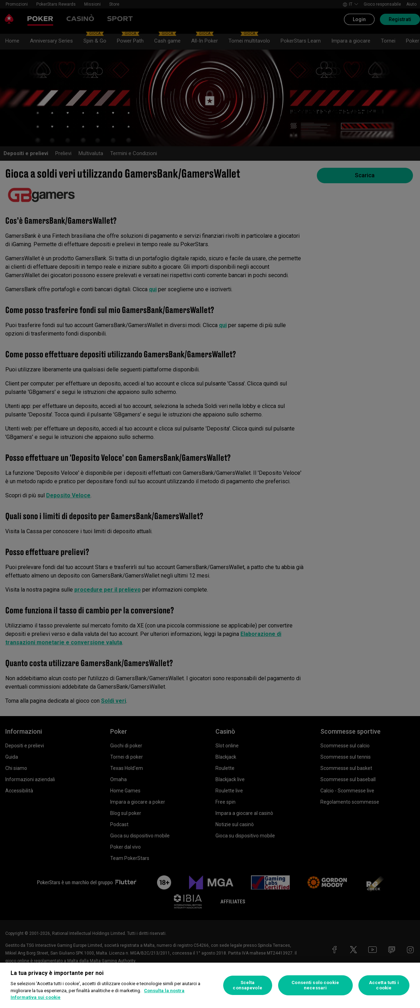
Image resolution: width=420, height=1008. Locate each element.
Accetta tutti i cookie (384, 985)
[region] (210, 985)
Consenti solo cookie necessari (315, 985)
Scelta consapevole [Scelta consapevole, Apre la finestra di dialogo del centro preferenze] (247, 985)
